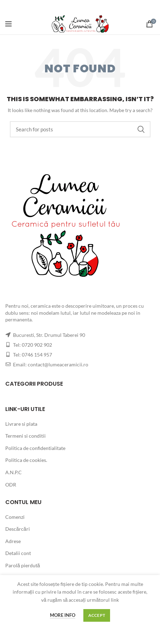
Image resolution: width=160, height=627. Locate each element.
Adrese (13, 541)
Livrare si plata (21, 424)
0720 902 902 (37, 345)
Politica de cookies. (26, 460)
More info (62, 615)
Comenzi (15, 517)
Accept (96, 615)
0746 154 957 (37, 355)
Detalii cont (18, 553)
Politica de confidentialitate (35, 448)
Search (141, 129)
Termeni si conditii (25, 436)
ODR (10, 485)
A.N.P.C (13, 472)
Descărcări (17, 529)
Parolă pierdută (22, 565)
